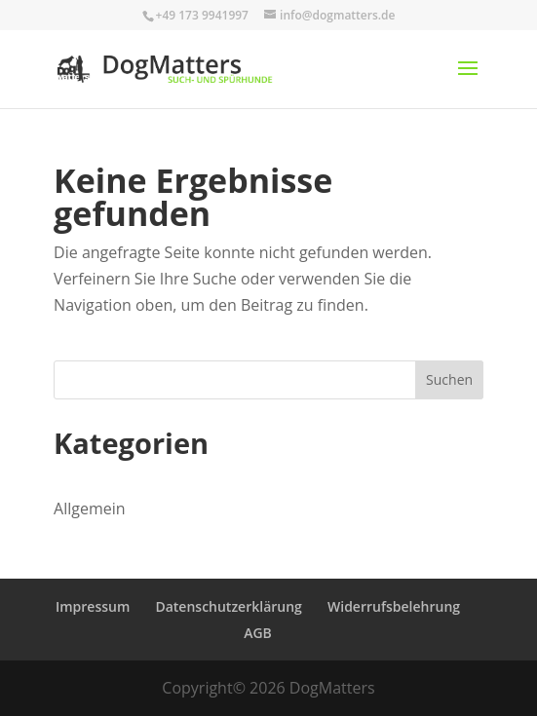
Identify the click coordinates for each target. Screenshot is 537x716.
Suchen (449, 379)
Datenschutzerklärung (228, 606)
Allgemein (90, 508)
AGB (258, 632)
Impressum (93, 606)
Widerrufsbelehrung (393, 606)
